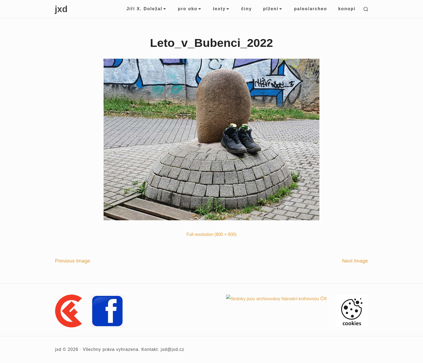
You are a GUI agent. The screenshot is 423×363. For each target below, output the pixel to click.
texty (221, 8)
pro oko (190, 8)
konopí (347, 8)
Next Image (355, 261)
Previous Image (72, 261)
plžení (273, 8)
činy (246, 8)
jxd (61, 9)
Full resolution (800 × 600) (211, 234)
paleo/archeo (310, 8)
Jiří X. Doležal (146, 8)
